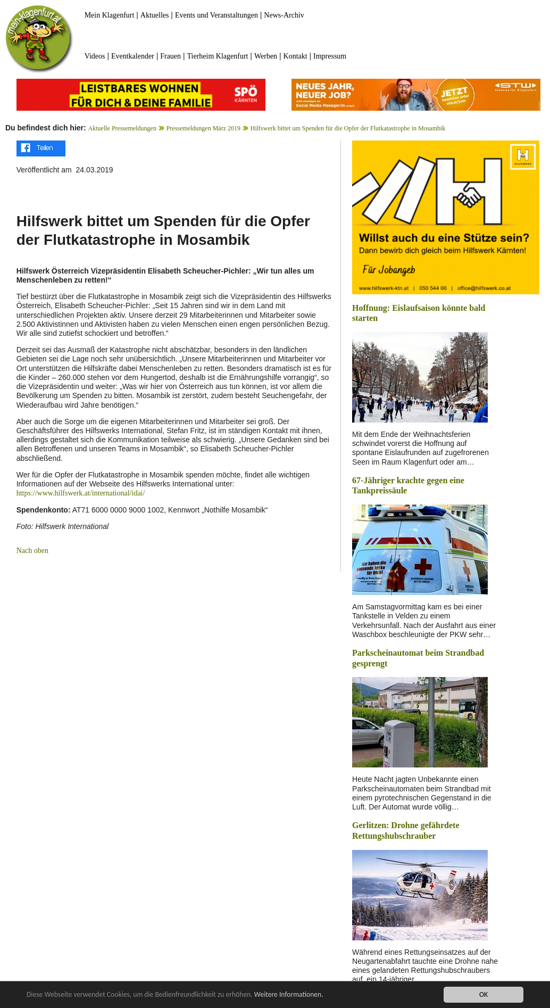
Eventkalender (132, 56)
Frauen (170, 56)
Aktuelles (154, 15)
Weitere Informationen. (288, 994)
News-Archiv (284, 15)
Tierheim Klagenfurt (217, 56)
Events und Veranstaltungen (216, 15)
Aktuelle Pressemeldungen (122, 128)
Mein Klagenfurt (110, 15)
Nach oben (32, 551)
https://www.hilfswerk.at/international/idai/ (80, 493)
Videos (95, 56)
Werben (265, 56)
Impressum (329, 56)
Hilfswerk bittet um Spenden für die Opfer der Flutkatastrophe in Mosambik (348, 128)
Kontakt (295, 56)
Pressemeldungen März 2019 (203, 128)
